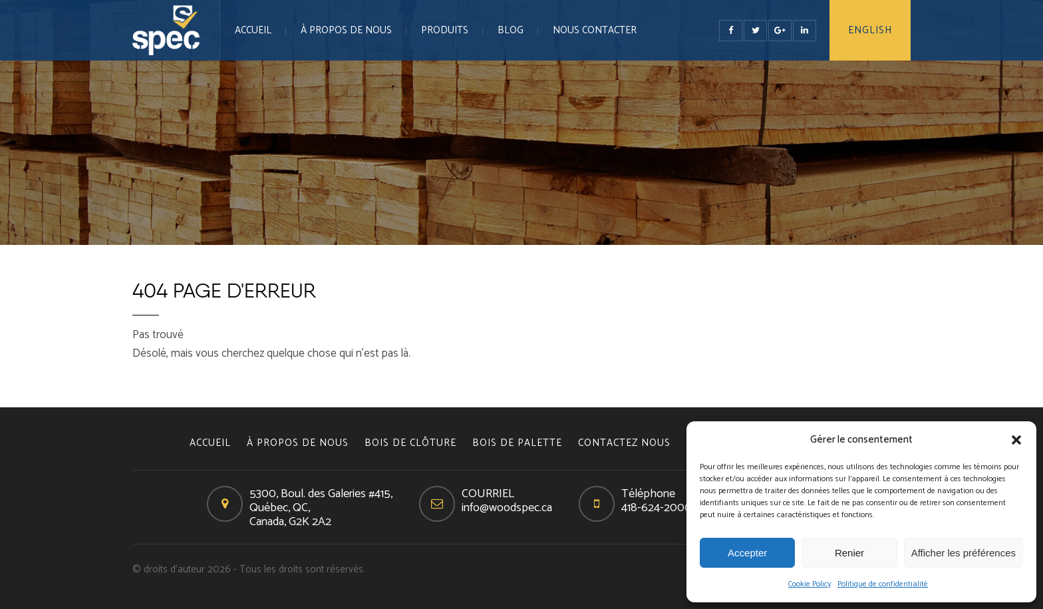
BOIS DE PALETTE (517, 443)
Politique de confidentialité (882, 584)
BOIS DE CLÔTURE (410, 443)
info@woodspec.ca (507, 508)
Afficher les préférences (963, 552)
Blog (510, 30)
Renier (849, 552)
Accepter (747, 552)
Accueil (253, 30)
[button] (1016, 440)
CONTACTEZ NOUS (624, 443)
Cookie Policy (809, 584)
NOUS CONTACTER (595, 30)
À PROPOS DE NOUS (346, 30)
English (870, 30)
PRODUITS (444, 30)
